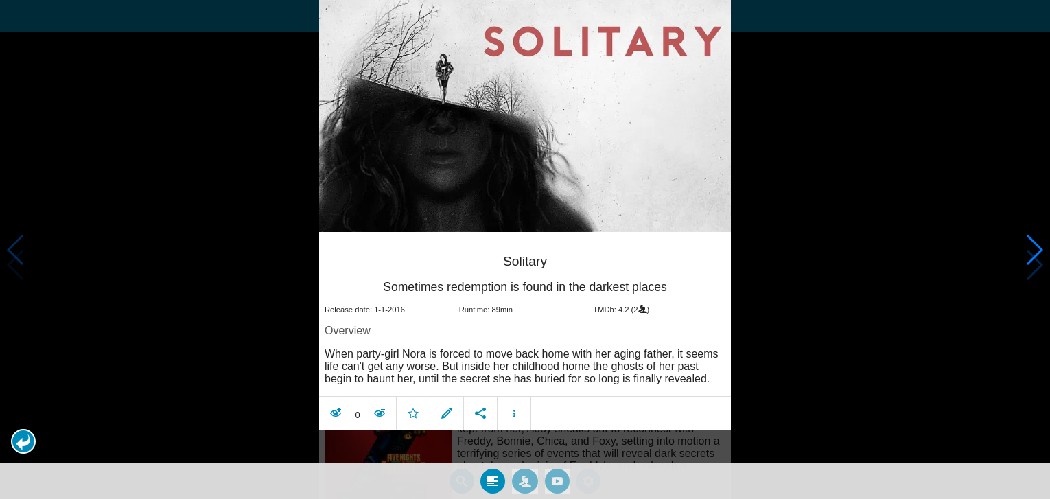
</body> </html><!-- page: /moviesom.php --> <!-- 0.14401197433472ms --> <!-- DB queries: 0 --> (525, 249)
